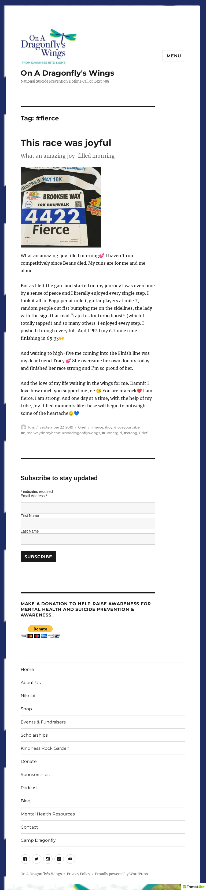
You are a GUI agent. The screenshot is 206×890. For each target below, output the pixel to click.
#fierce (97, 427)
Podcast (29, 787)
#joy (108, 427)
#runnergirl (112, 433)
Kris (31, 427)
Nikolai (28, 695)
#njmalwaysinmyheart (41, 433)
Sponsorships (35, 774)
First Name (30, 516)
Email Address (34, 496)
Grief (82, 427)
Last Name (30, 531)
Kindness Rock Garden (45, 748)
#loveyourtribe (127, 427)
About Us (31, 682)
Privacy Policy (78, 874)
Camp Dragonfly (38, 840)
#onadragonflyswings (81, 433)
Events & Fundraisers (43, 722)
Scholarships (34, 735)
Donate (29, 761)
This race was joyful (66, 142)
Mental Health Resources (48, 814)
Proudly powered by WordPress (121, 874)
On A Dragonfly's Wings (67, 72)
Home (27, 669)
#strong (130, 433)
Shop (26, 708)
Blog (26, 800)
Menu (174, 55)
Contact (29, 827)
